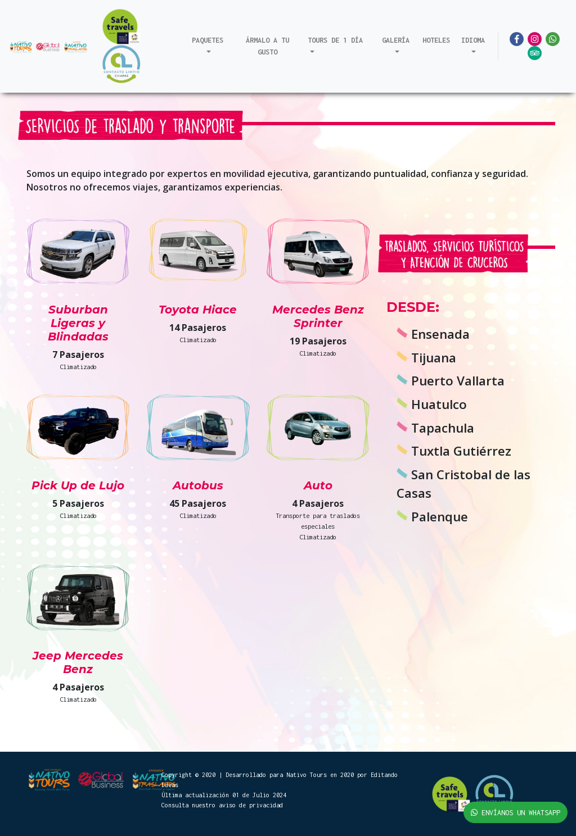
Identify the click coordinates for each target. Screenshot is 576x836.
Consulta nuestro (190, 805)
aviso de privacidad (251, 805)
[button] (207, 46)
